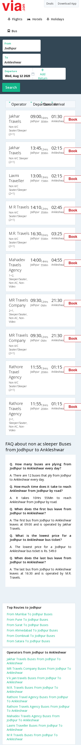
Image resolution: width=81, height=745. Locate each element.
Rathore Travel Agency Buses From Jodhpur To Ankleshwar (37, 699)
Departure (11, 71)
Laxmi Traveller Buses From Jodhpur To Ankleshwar (34, 727)
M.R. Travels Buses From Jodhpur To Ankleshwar (32, 689)
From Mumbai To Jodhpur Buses (29, 614)
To (6, 57)
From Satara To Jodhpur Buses (28, 641)
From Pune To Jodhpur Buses (27, 619)
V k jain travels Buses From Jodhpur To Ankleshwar (34, 680)
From (8, 43)
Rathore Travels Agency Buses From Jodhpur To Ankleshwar (38, 708)
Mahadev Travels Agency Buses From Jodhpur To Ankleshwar (33, 718)
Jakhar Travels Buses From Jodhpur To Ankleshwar (34, 661)
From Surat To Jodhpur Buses (27, 625)
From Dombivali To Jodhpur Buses (31, 636)
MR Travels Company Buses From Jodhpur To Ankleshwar (39, 670)
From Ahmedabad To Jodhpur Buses (32, 630)
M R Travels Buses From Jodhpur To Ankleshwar (32, 737)
